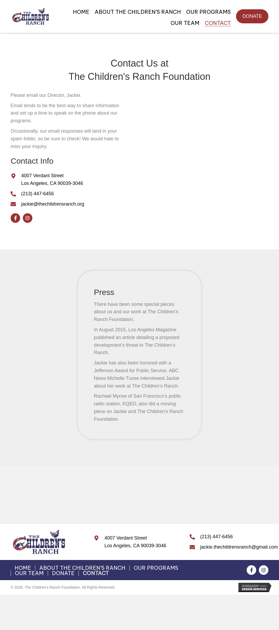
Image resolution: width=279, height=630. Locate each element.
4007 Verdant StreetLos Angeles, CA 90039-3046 (135, 541)
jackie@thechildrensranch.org (52, 204)
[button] (252, 16)
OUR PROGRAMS (156, 568)
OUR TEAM (29, 573)
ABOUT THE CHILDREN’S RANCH (82, 568)
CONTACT (96, 573)
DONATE (63, 573)
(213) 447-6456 (37, 193)
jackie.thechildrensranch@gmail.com (239, 547)
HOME (23, 568)
